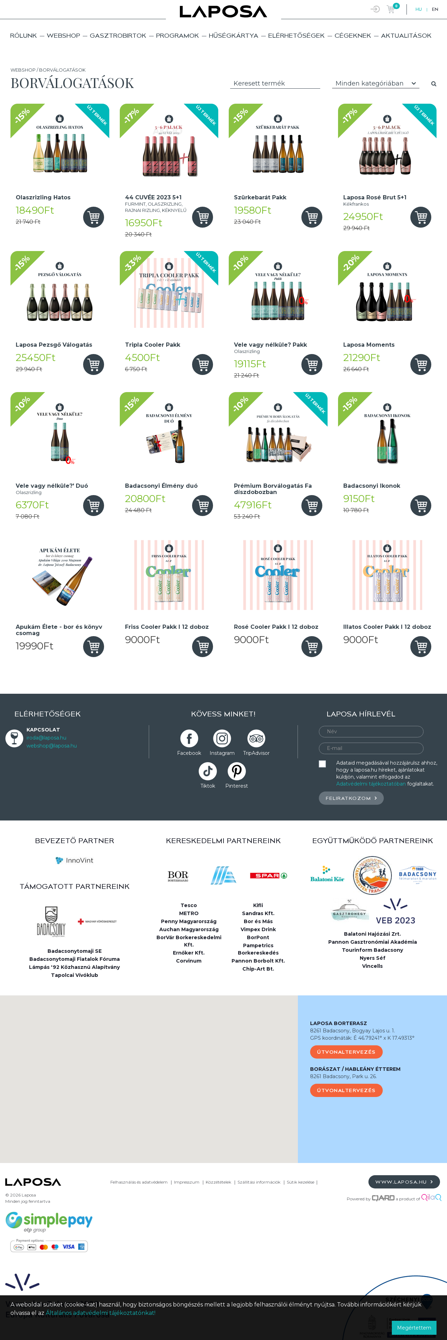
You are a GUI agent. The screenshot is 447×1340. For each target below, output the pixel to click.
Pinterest (236, 786)
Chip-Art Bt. (258, 969)
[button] (149, 1072)
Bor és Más (258, 921)
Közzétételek (218, 1182)
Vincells (372, 966)
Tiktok (207, 786)
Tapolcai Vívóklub (74, 975)
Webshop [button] (63, 35)
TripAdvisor (256, 753)
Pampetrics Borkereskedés (258, 949)
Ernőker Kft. (189, 953)
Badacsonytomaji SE (74, 951)
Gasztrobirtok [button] (118, 35)
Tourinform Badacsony (372, 950)
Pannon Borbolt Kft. (258, 961)
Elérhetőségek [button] (296, 35)
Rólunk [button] (23, 35)
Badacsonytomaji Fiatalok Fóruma (74, 959)
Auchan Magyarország (189, 929)
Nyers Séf (373, 958)
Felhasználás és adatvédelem (139, 1182)
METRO (189, 913)
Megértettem (414, 1328)
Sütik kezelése (300, 1182)
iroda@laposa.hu (46, 738)
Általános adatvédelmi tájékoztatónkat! (100, 1313)
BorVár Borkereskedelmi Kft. (188, 941)
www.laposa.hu (404, 1181)
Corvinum (188, 961)
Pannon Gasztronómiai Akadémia (372, 942)
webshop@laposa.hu (52, 746)
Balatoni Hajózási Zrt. (372, 934)
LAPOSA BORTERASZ (338, 1023)
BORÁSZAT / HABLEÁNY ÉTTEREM (355, 1069)
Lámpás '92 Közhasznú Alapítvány (74, 967)
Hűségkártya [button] (233, 35)
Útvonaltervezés (346, 1052)
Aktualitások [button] (406, 35)
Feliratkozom (351, 798)
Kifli (258, 905)
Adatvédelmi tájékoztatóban (371, 784)
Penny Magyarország (189, 921)
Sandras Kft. (258, 913)
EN (435, 9)
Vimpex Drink (258, 929)
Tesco (189, 905)
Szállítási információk (258, 1182)
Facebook (189, 753)
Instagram (222, 753)
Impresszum (186, 1182)
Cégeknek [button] (353, 35)
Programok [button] (177, 35)
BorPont (258, 937)
